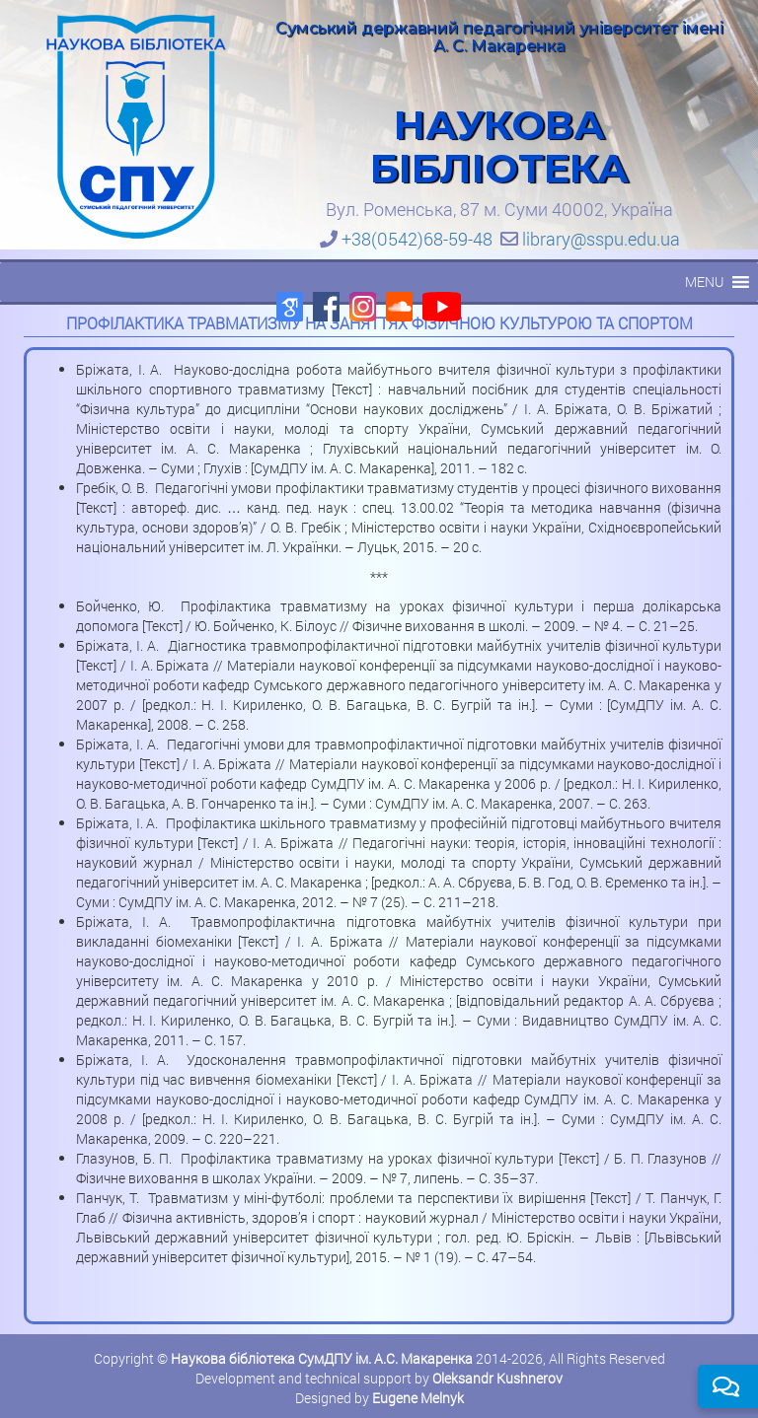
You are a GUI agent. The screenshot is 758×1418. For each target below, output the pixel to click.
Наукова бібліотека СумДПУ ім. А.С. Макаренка (322, 1358)
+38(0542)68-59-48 (417, 238)
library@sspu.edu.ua (601, 238)
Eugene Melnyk (418, 1397)
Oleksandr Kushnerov (497, 1378)
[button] (704, 282)
